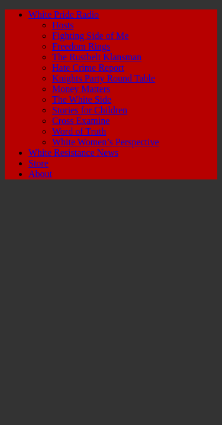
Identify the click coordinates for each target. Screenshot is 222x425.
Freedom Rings (81, 46)
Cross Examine (81, 121)
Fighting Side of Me (90, 36)
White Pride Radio (63, 14)
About (40, 174)
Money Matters (81, 89)
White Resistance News (73, 153)
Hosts (62, 25)
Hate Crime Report (88, 68)
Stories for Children (89, 110)
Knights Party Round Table (103, 78)
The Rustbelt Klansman (96, 57)
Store (38, 163)
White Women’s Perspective (105, 142)
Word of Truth (79, 131)
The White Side (81, 99)
